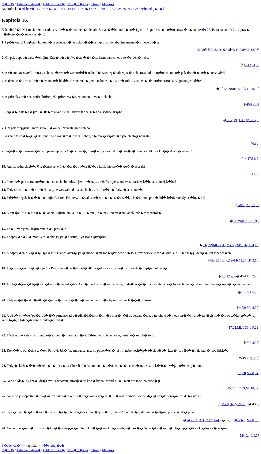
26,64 (214, 420)
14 (77, 9)
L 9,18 (255, 205)
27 (132, 9)
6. (100, 29)
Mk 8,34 (252, 373)
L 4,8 (254, 358)
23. (209, 29)
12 (69, 9)
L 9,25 (241, 404)
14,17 (247, 158)
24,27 (190, 420)
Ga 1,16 (216, 260)
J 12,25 (226, 388)
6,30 (255, 143)
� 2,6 (238, 420)
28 (137, 9)
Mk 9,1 (245, 435)
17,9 (243, 307)
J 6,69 (207, 245)
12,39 (227, 89)
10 (61, 9)
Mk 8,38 (252, 420)
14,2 (236, 221)
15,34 (255, 174)
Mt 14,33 (219, 245)
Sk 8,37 (242, 245)
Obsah (95, 4)
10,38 (242, 373)
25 (124, 9)
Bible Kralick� (54, 4)
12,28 (200, 49)
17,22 (232, 327)
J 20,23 (254, 292)
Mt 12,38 (252, 49)
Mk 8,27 (244, 205)
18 (94, 9)
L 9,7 (255, 221)
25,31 (199, 420)
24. (235, 29)
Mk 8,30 (252, 307)
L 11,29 (238, 49)
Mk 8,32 (252, 342)
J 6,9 (255, 158)
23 (115, 9)
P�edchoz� (25, 9)
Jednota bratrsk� (28, 4)
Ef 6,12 (227, 260)
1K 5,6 (253, 120)
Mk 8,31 (243, 327)
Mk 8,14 (253, 104)
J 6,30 (225, 49)
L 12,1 (230, 120)
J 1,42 (226, 276)
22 (111, 9)
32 (206, 420)
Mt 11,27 (240, 260)
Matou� (108, 4)
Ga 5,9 (243, 120)
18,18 (245, 292)
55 (257, 65)
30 (256, 89)
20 (103, 9)
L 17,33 (239, 388)
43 (232, 276)
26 (128, 9)
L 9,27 (255, 435)
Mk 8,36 (227, 404)
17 (90, 9)
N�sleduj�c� (151, 9)
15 (82, 9)
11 (65, 9)
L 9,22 (253, 327)
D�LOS (8, 4)
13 (73, 9)
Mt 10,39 (252, 388)
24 (120, 9)
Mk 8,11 (214, 49)
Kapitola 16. (15, 20)
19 (99, 9)
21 (107, 9)
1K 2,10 (252, 260)
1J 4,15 (253, 245)
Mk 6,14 (245, 221)
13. (147, 29)
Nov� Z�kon (77, 4)
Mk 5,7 (231, 245)
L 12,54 (250, 65)
